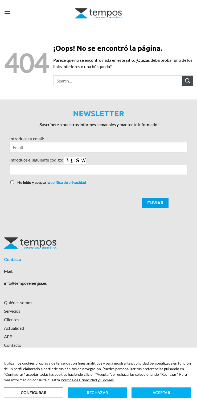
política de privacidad (68, 182)
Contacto (12, 345)
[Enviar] (187, 81)
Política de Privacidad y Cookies (87, 380)
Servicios (12, 310)
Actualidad (14, 327)
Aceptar (161, 392)
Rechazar (97, 392)
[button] (7, 13)
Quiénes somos (18, 302)
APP (8, 336)
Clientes (11, 319)
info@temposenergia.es (25, 283)
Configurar (33, 392)
